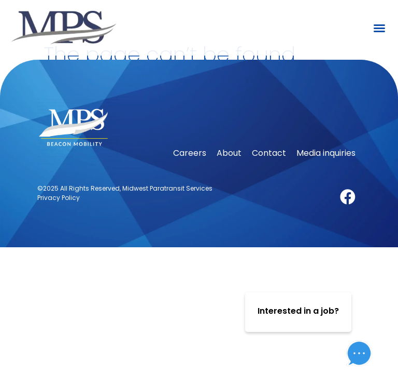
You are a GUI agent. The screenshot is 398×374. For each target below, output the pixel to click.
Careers (189, 171)
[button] (379, 28)
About (229, 171)
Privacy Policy (58, 215)
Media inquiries (326, 171)
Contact (269, 171)
